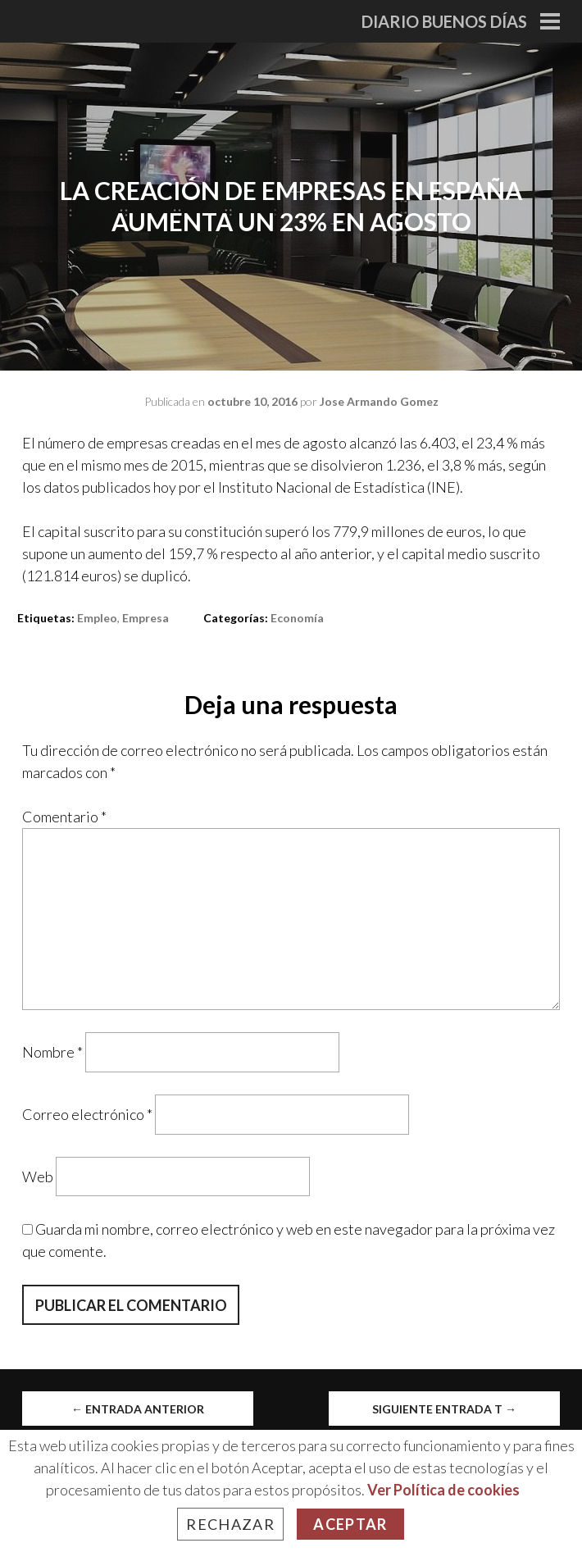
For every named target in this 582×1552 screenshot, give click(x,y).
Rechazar (230, 1524)
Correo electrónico (87, 1114)
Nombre (52, 1052)
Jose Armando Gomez (379, 401)
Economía (297, 618)
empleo (97, 618)
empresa (145, 618)
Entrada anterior (137, 1409)
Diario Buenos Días (444, 21)
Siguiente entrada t (444, 1409)
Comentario (64, 817)
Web (37, 1176)
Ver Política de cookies (443, 1490)
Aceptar (350, 1524)
